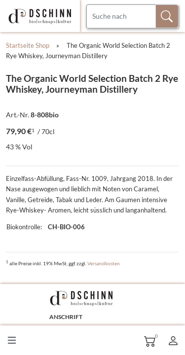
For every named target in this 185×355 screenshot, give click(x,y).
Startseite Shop (27, 45)
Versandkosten (103, 263)
